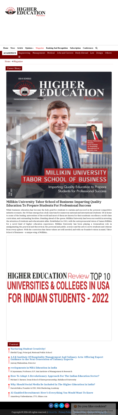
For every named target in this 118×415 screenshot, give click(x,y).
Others (108, 53)
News (12, 48)
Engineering (24, 53)
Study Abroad (81, 53)
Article (20, 48)
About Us (52, 412)
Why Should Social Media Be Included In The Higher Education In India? (52, 384)
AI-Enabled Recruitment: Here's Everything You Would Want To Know (51, 392)
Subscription (75, 48)
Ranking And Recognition (57, 48)
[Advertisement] (59, 33)
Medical (51, 53)
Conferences (88, 48)
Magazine (40, 48)
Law (92, 53)
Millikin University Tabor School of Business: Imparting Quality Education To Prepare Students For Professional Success (53, 203)
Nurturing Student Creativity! (27, 348)
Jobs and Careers (65, 53)
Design (99, 53)
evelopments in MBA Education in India (33, 367)
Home (5, 48)
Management (39, 53)
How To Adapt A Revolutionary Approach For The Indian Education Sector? (54, 376)
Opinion (29, 48)
